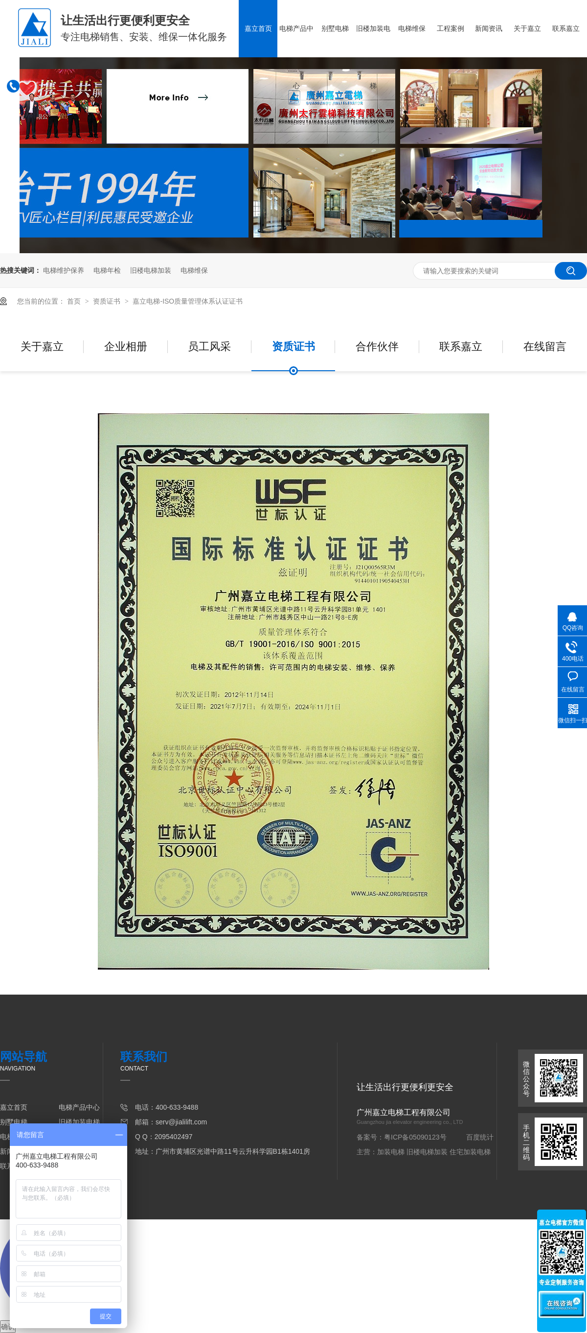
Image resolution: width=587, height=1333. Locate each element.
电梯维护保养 (63, 270)
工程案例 (450, 28)
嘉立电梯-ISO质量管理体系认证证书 (188, 301)
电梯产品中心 (296, 57)
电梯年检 (107, 270)
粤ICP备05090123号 (415, 1137)
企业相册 (125, 346)
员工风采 (209, 346)
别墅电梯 (335, 28)
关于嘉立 (527, 28)
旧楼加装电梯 (373, 57)
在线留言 (544, 346)
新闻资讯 (488, 28)
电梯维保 (412, 28)
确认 (8, 1327)
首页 (75, 301)
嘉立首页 (258, 28)
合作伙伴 (377, 346)
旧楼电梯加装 (150, 270)
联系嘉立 (566, 28)
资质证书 (107, 301)
